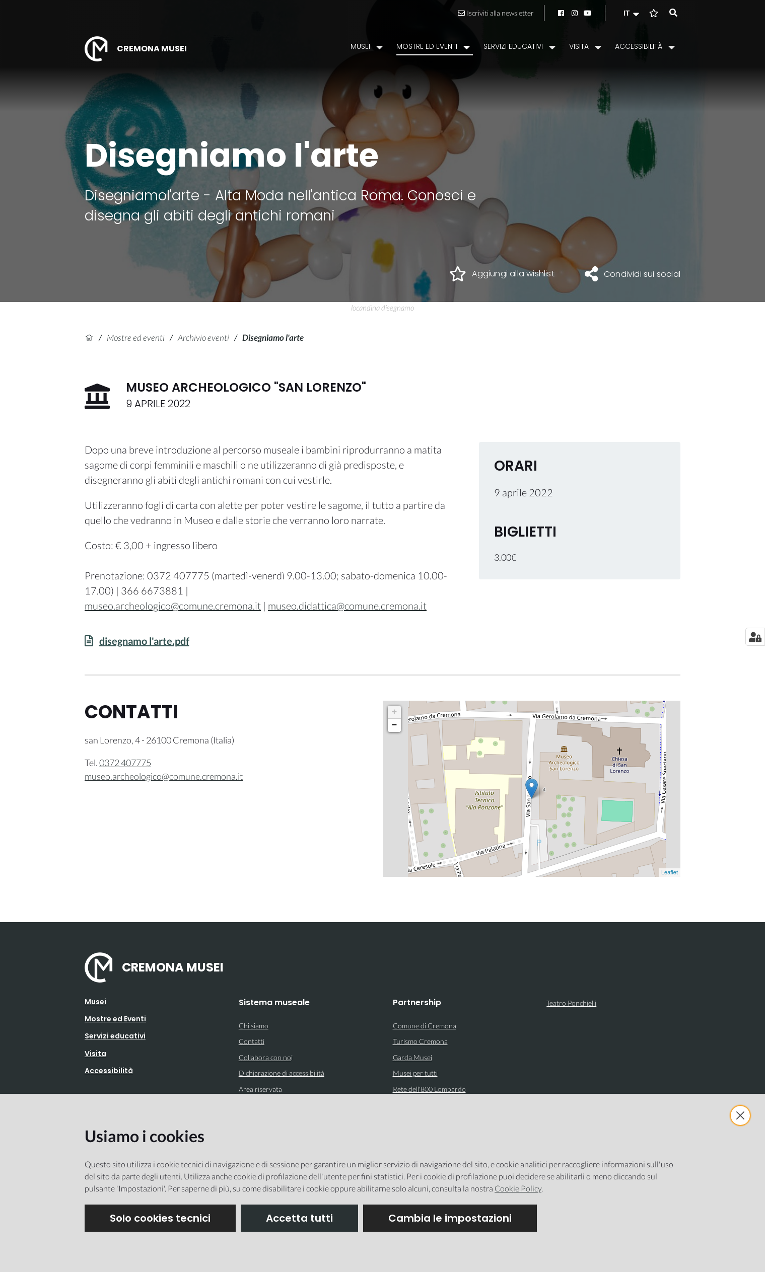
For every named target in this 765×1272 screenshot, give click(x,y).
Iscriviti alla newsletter (496, 13)
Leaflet (669, 872)
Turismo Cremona (420, 1041)
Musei (95, 1002)
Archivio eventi (203, 337)
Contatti (251, 1041)
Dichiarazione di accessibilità (281, 1073)
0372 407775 (125, 762)
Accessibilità (109, 1071)
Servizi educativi (115, 1036)
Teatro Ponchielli (571, 1003)
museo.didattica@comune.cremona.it (347, 606)
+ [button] (394, 712)
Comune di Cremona (424, 1025)
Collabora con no (265, 1057)
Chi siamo (253, 1025)
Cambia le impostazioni (450, 1218)
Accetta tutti (299, 1218)
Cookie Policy (518, 1188)
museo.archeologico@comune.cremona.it (173, 606)
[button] (632, 13)
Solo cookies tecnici (160, 1218)
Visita (95, 1054)
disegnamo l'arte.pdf (144, 641)
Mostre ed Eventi (115, 1019)
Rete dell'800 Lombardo (429, 1089)
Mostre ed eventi (136, 337)
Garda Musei (412, 1057)
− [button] (394, 725)
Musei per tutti (415, 1073)
